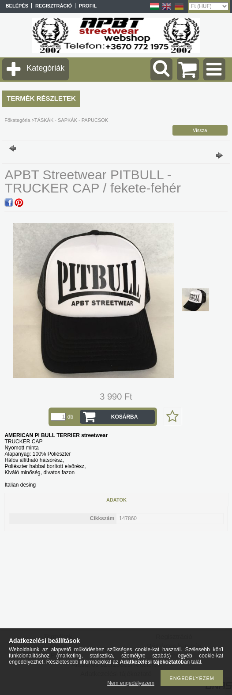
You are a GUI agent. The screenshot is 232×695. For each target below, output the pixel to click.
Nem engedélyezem (130, 683)
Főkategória (17, 120)
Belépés (17, 5)
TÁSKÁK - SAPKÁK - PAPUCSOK (71, 120)
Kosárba (124, 417)
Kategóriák (45, 68)
